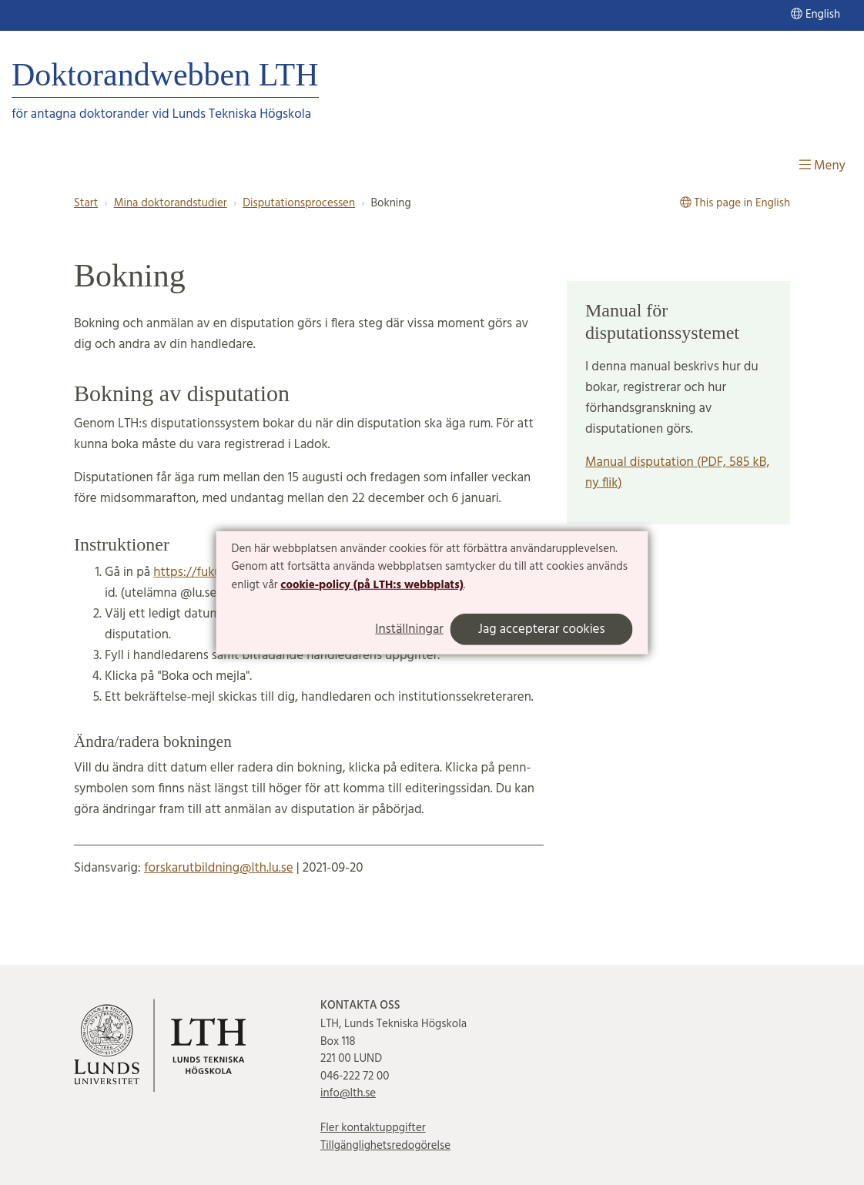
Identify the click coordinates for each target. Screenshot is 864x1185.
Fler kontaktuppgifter (373, 1128)
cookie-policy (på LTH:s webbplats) (371, 585)
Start (86, 203)
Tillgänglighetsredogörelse (385, 1145)
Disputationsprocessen (299, 203)
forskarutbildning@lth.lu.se (218, 868)
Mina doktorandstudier (170, 203)
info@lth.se (348, 1093)
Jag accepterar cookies (541, 629)
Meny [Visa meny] (822, 166)
